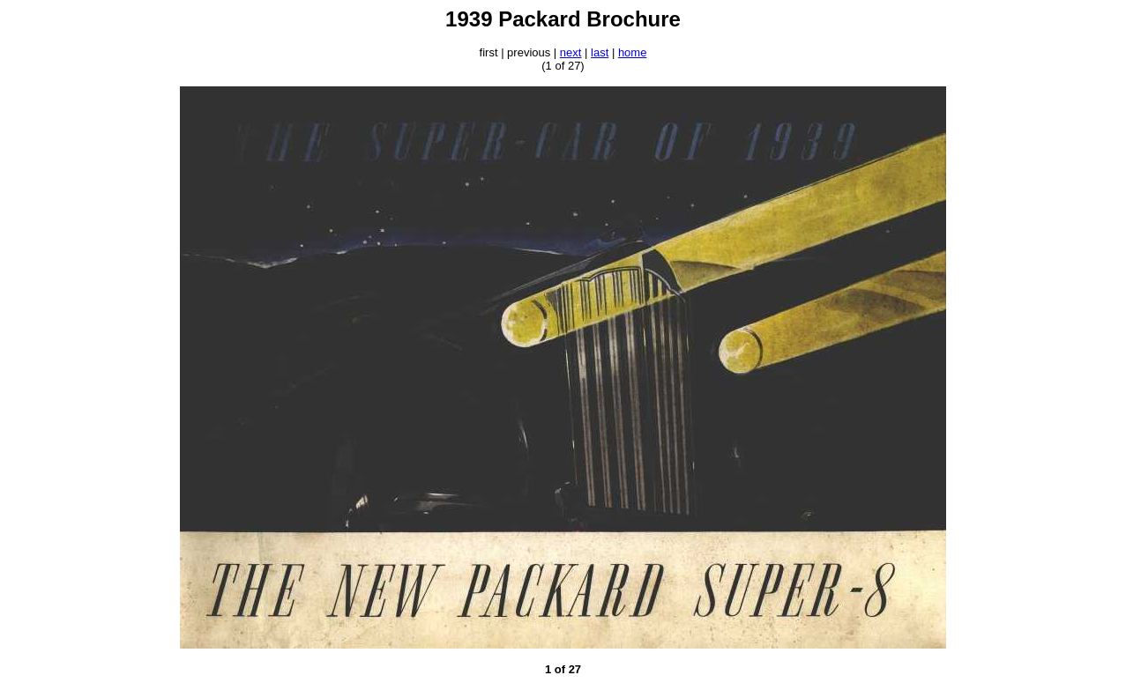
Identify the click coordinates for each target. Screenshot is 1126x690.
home (632, 52)
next (571, 52)
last (599, 52)
